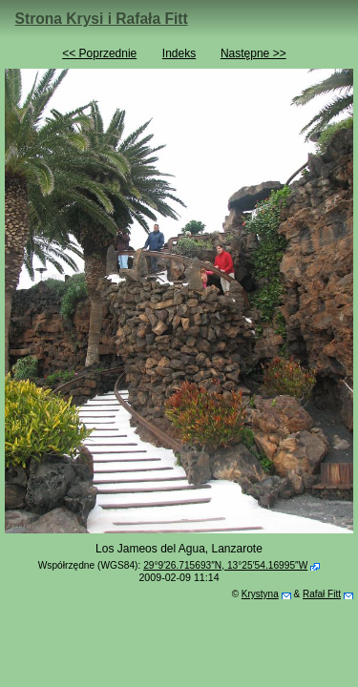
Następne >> (253, 53)
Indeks (179, 53)
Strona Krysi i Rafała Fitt (101, 18)
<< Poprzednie (99, 53)
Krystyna (260, 594)
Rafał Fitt (322, 594)
